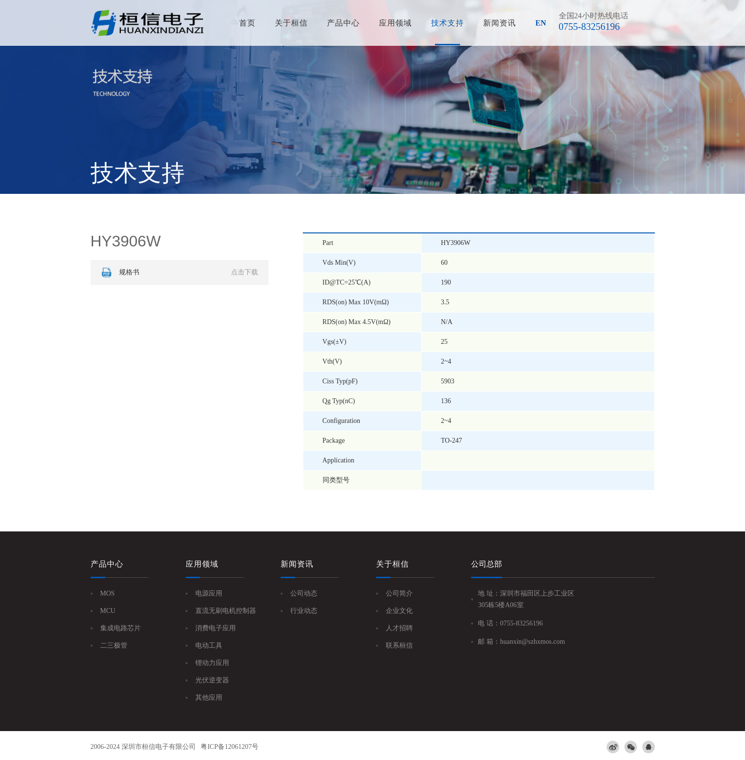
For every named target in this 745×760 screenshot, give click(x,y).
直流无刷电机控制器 (225, 610)
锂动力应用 (212, 662)
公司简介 (399, 593)
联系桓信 (399, 645)
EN (540, 23)
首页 (247, 23)
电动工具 (208, 645)
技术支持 (447, 23)
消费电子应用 (215, 628)
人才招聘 (399, 628)
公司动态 (303, 593)
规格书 (178, 272)
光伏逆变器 (212, 680)
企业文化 (399, 610)
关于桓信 (291, 23)
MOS (107, 593)
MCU (108, 610)
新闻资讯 (499, 23)
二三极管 (113, 645)
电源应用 (208, 593)
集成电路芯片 (120, 628)
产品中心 (343, 23)
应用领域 (395, 23)
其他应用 (208, 697)
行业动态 (303, 610)
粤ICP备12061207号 (229, 746)
